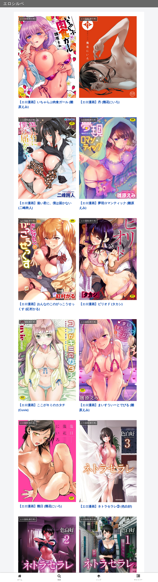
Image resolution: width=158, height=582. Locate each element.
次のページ (79, 547)
